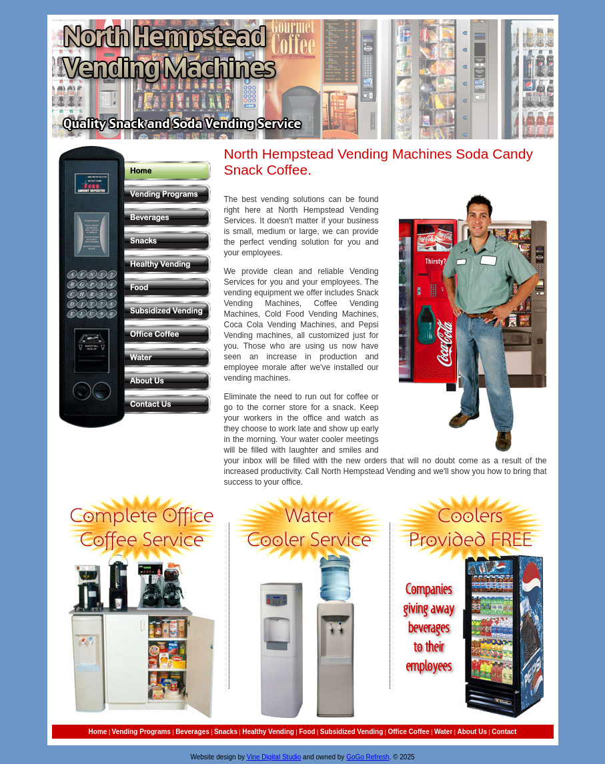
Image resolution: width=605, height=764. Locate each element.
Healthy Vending (268, 731)
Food (307, 731)
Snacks (225, 731)
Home (98, 731)
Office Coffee (408, 731)
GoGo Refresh (367, 757)
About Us (472, 731)
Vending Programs (141, 731)
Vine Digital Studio (274, 757)
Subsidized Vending (351, 731)
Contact (504, 731)
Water (443, 731)
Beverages (192, 731)
